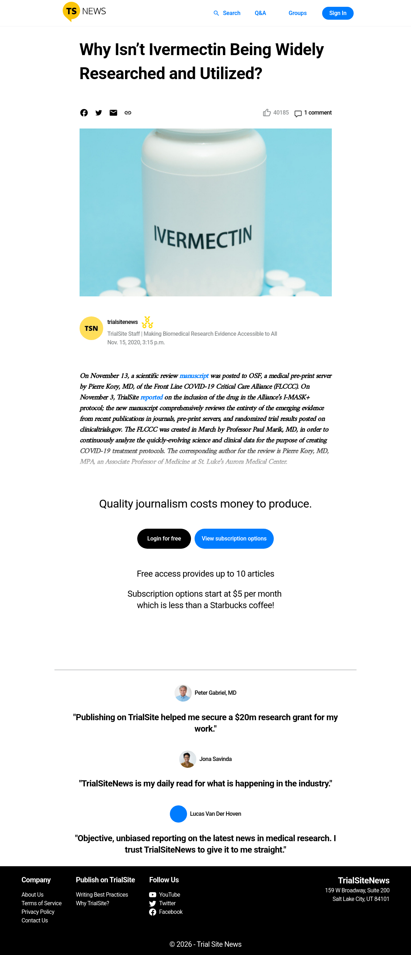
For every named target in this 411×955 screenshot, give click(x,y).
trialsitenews (122, 322)
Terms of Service (41, 903)
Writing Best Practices (102, 894)
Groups (297, 13)
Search (227, 13)
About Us (32, 894)
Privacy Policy (37, 911)
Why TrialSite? (92, 903)
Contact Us (34, 920)
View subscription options (234, 539)
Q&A (260, 13)
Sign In (338, 13)
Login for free (164, 539)
